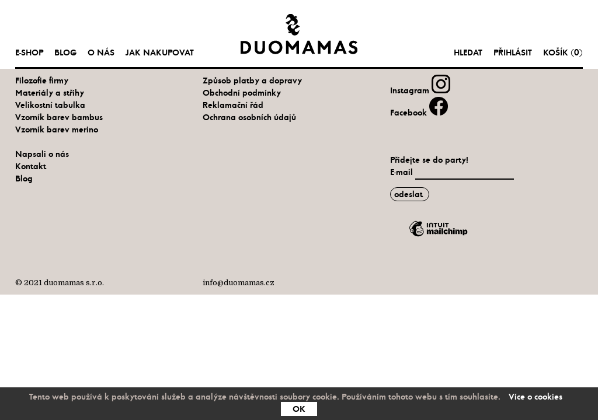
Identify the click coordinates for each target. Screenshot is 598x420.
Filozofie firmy (41, 80)
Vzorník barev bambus (59, 117)
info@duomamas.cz (238, 282)
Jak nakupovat (160, 52)
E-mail (402, 172)
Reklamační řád (233, 105)
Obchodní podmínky (242, 93)
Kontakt (30, 166)
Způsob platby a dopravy (252, 80)
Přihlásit (512, 52)
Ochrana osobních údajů (249, 117)
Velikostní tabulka (50, 105)
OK (299, 409)
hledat (468, 52)
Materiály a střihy (49, 93)
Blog (65, 52)
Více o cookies (535, 396)
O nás (101, 52)
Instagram (420, 90)
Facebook (419, 112)
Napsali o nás (42, 154)
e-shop (29, 52)
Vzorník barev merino (56, 129)
